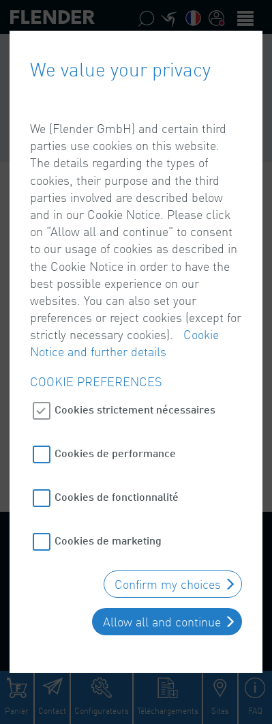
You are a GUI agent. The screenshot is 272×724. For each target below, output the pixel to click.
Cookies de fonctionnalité (117, 494)
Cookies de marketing (108, 538)
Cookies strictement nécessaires (135, 407)
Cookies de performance (115, 450)
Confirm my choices (168, 582)
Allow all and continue (162, 619)
